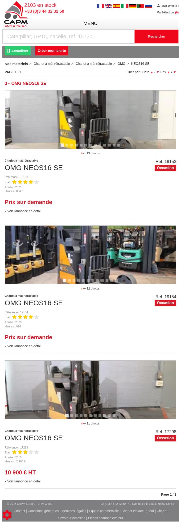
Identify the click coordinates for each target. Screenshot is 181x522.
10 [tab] (106, 147)
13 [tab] (120, 147)
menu (91, 23)
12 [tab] (116, 147)
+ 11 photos (90, 423)
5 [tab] (82, 147)
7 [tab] (91, 147)
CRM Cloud (45, 504)
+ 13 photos (90, 153)
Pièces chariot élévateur (105, 518)
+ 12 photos (90, 288)
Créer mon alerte (52, 51)
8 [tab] (96, 147)
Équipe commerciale (104, 511)
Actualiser (17, 50)
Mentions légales (74, 511)
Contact (19, 511)
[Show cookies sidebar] (7, 515)
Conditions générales (43, 511)
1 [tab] (63, 147)
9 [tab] (101, 147)
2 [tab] (68, 147)
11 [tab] (111, 147)
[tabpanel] (90, 119)
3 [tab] (72, 147)
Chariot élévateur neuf (138, 511)
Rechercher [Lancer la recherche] (156, 36)
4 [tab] (77, 147)
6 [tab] (86, 147)
